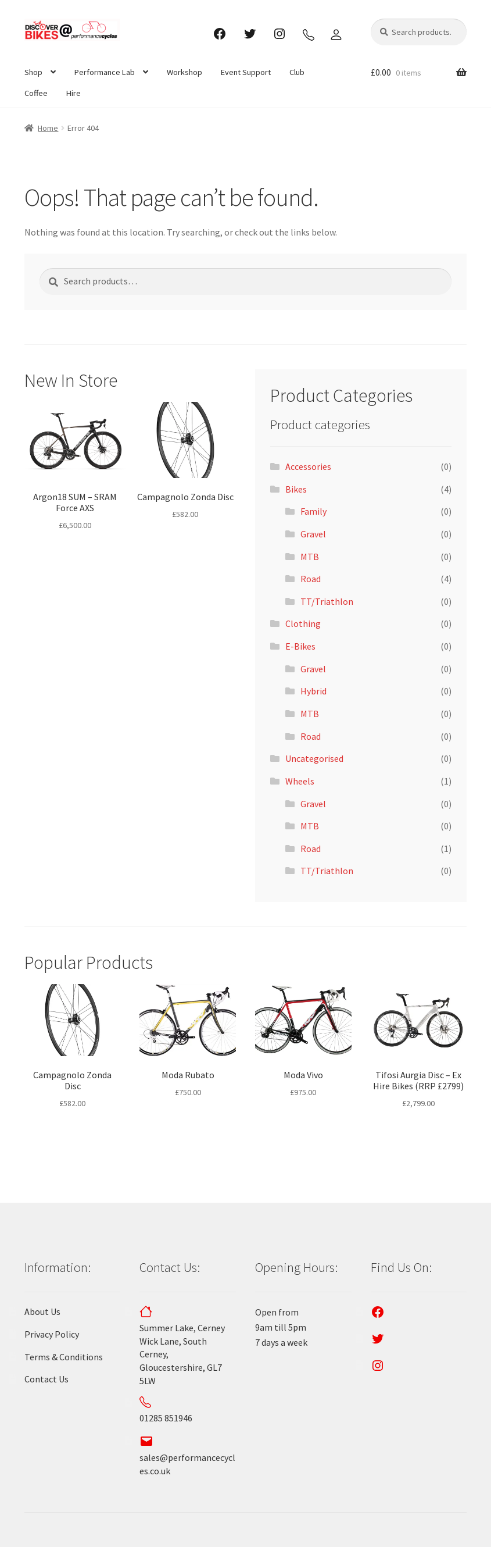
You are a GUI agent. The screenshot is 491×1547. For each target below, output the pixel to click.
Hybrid (313, 691)
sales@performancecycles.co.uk (187, 1458)
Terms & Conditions (63, 1357)
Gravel (313, 534)
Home (48, 128)
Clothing (303, 623)
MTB (309, 556)
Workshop (184, 72)
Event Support (246, 72)
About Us (42, 1311)
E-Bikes (300, 646)
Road (310, 578)
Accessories (308, 466)
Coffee (36, 93)
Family (313, 511)
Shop (33, 72)
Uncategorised (314, 758)
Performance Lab (104, 72)
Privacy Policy (51, 1334)
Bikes (296, 489)
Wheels (299, 781)
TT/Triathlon (326, 601)
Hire (73, 93)
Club (296, 72)
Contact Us (46, 1379)
